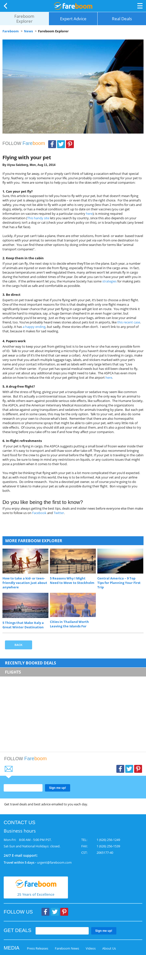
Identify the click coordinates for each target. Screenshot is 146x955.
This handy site (38, 218)
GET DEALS (17, 930)
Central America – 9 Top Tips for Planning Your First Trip (119, 582)
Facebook (52, 144)
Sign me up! (57, 788)
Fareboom (10, 31)
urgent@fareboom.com (54, 862)
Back (6, 6)
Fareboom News (67, 948)
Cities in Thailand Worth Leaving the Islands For (69, 623)
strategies (109, 281)
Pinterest (70, 144)
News (28, 31)
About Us (109, 948)
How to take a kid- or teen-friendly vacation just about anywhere (24, 582)
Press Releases (37, 948)
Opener (140, 6)
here (89, 213)
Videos (91, 948)
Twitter (61, 144)
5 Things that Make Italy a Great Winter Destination (23, 624)
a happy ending (34, 326)
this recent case (128, 322)
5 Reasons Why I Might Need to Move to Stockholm (72, 580)
